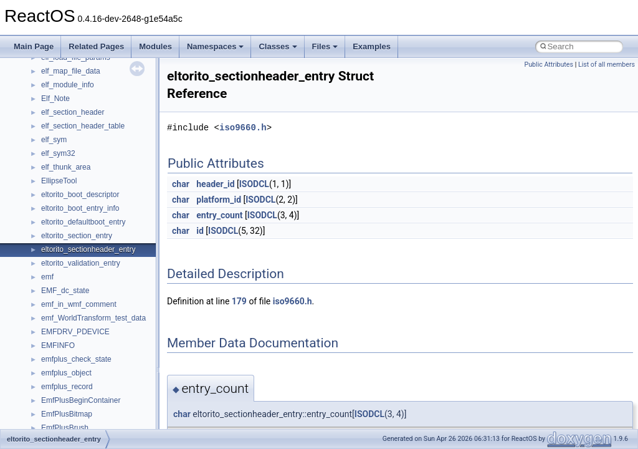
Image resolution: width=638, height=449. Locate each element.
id (200, 231)
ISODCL (254, 184)
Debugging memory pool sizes (71, 101)
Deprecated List (47, 238)
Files (325, 46)
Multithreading (44, 156)
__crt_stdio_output (72, 321)
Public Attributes (548, 64)
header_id (215, 184)
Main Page (34, 46)
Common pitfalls (48, 88)
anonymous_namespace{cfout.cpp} (99, 389)
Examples (372, 46)
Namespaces (215, 46)
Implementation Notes (57, 184)
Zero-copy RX (44, 129)
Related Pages (96, 46)
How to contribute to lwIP (62, 60)
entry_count (219, 215)
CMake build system (54, 74)
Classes (278, 46)
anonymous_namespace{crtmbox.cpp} (104, 403)
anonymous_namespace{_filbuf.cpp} (101, 362)
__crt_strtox (60, 335)
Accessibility (61, 348)
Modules (155, 46)
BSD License (42, 197)
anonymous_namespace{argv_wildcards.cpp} (116, 376)
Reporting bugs (46, 115)
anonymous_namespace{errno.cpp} (100, 417)
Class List (47, 293)
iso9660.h (243, 127)
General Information (54, 211)
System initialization (54, 142)
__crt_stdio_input (69, 307)
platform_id (218, 200)
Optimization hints (50, 170)
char (180, 184)
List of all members (606, 64)
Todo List (36, 225)
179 (239, 301)
